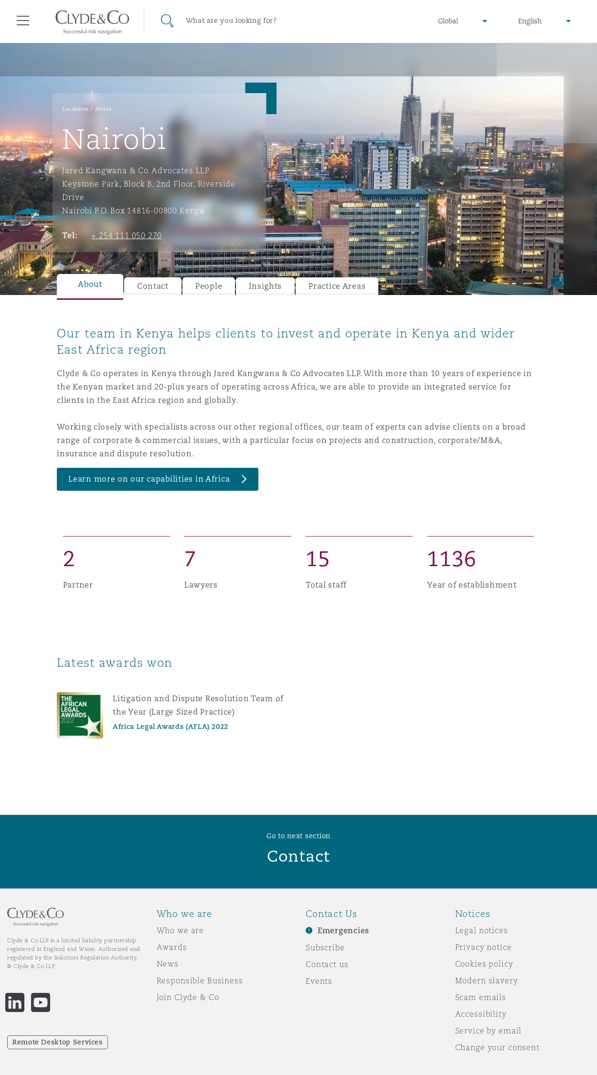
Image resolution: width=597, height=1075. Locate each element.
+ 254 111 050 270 (126, 235)
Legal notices (481, 930)
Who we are (180, 930)
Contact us (327, 964)
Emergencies (343, 931)
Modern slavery (486, 980)
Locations (75, 108)
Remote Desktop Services (57, 1042)
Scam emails (480, 997)
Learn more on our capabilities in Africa (149, 479)
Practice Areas (337, 286)
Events (319, 981)
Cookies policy (484, 964)
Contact (153, 286)
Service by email (488, 1030)
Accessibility (481, 1014)
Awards (172, 947)
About (90, 284)
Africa (103, 108)
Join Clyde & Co (188, 997)
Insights (265, 286)
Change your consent (497, 1047)
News (168, 964)
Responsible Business (200, 980)
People (208, 286)
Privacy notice (483, 947)
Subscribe (325, 947)
